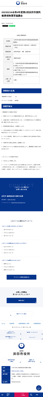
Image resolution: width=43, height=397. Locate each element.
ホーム (3, 323)
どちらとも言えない (9, 232)
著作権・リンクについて (35, 333)
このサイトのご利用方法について (13, 333)
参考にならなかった (9, 269)
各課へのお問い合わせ (34, 361)
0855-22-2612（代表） (17, 370)
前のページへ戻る (18, 314)
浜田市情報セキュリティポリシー (13, 338)
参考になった (7, 263)
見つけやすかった (8, 229)
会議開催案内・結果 (23, 323)
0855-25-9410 (11, 199)
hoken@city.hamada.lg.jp (18, 202)
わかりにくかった (8, 252)
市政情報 (11, 323)
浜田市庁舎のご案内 (14, 361)
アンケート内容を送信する (21, 277)
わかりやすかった (8, 246)
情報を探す (27, 301)
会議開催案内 (37, 323)
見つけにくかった (8, 235)
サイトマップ (36, 338)
